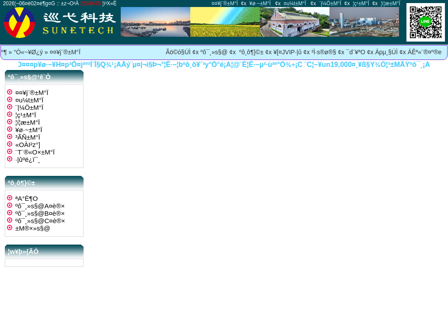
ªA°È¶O (26, 198)
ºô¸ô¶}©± (250, 52)
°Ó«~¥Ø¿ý (28, 52)
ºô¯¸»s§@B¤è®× (40, 213)
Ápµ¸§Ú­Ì (386, 52)
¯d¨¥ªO (355, 52)
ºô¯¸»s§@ (214, 52)
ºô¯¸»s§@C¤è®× (40, 220)
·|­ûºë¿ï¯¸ (27, 159)
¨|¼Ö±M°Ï (330, 3)
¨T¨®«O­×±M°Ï (35, 152)
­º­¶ (4, 52)
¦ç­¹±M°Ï (361, 3)
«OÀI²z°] (27, 144)
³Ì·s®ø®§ (324, 52)
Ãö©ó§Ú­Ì (178, 52)
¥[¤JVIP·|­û (287, 52)
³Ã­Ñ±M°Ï (27, 137)
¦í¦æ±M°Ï (390, 3)
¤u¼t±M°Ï (295, 3)
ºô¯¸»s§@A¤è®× (40, 206)
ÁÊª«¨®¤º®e (425, 52)
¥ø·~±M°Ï (260, 3)
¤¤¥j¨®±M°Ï (225, 3)
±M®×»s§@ (32, 228)
